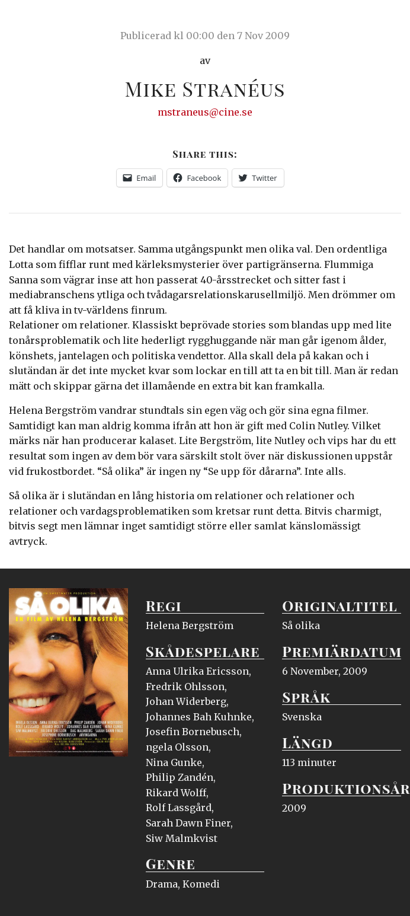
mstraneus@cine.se (205, 112)
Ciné (36, 21)
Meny (386, 21)
